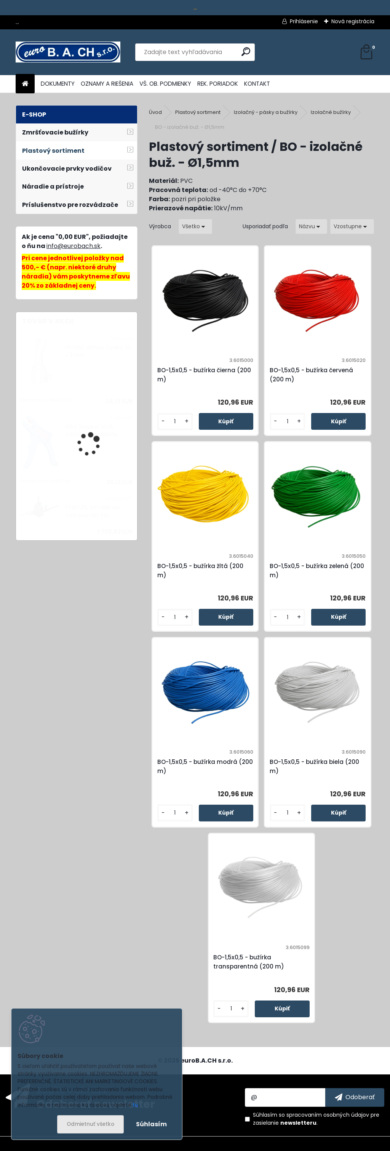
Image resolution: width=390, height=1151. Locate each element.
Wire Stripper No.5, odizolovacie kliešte (91, 430)
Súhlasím (151, 1124)
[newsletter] (355, 1097)
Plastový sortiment (198, 112)
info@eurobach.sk (73, 246)
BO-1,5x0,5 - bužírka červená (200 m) (311, 374)
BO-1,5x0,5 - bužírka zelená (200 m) (317, 570)
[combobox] (311, 226)
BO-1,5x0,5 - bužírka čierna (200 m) (204, 374)
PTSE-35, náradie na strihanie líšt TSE (92, 511)
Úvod (155, 112)
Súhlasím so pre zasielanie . (316, 1119)
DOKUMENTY (58, 84)
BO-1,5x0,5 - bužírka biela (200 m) (314, 766)
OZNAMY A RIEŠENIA (107, 84)
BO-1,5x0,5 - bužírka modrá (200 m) (205, 766)
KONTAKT (257, 84)
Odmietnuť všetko (90, 1124)
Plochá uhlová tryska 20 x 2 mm (98, 351)
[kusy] (175, 421)
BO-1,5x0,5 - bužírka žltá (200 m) (200, 570)
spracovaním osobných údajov (327, 1115)
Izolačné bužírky (331, 112)
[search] (245, 51)
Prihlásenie (304, 21)
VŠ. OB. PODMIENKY (165, 84)
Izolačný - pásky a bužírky (265, 112)
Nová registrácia (352, 21)
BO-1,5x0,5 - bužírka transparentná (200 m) (248, 961)
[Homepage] (25, 84)
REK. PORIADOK (217, 84)
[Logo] (68, 52)
